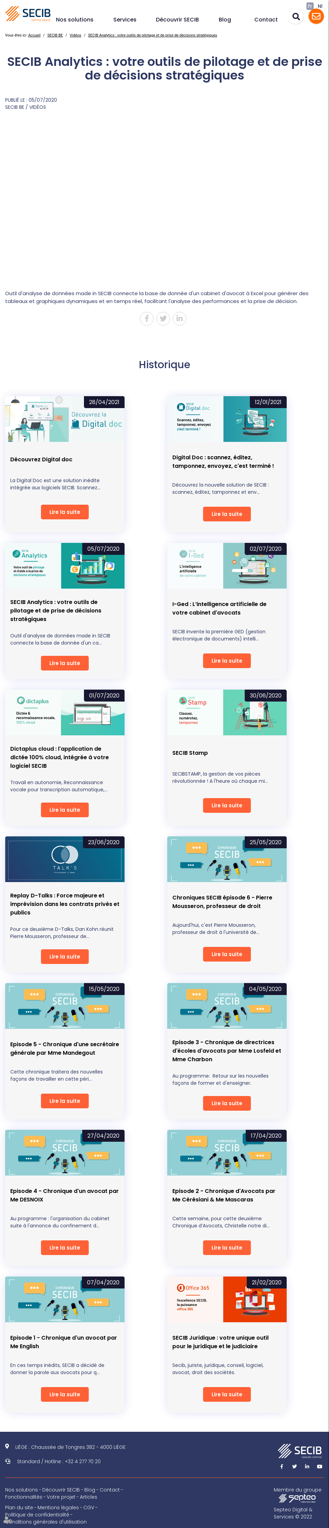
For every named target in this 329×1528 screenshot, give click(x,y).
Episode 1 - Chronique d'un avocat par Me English (63, 1342)
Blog (225, 20)
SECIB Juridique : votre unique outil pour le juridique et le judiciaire (220, 1342)
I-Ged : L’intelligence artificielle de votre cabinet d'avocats (219, 608)
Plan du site (19, 1507)
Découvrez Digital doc (41, 459)
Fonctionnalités (23, 1497)
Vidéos (75, 35)
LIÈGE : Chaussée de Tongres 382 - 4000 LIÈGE (70, 1447)
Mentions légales (58, 1507)
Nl (320, 6)
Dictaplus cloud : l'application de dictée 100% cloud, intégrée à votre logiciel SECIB (59, 757)
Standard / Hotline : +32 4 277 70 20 (59, 1461)
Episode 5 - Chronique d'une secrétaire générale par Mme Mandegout (64, 1048)
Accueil (34, 35)
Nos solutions (75, 20)
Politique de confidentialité (37, 1514)
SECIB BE (55, 35)
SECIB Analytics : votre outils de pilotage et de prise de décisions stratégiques (152, 35)
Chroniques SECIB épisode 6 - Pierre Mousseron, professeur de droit (222, 902)
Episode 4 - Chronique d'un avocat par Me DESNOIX (64, 1195)
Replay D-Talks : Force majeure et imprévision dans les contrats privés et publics (64, 904)
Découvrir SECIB (177, 20)
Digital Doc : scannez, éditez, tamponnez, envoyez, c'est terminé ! (223, 461)
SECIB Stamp (190, 753)
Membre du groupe (297, 1494)
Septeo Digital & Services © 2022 (293, 1513)
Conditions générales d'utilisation (46, 1521)
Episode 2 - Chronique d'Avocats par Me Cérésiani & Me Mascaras (223, 1195)
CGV (88, 1507)
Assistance (316, 16)
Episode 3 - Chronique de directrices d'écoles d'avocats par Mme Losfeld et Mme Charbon (226, 1050)
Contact (266, 20)
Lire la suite (64, 512)
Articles (88, 1497)
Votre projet (61, 1497)
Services (125, 20)
